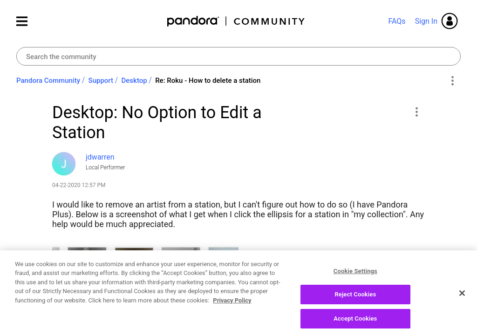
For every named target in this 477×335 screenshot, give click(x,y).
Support (101, 80)
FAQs (396, 21)
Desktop (134, 80)
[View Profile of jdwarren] (100, 157)
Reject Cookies (355, 303)
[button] (416, 112)
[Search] (238, 56)
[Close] (462, 302)
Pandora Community (236, 21)
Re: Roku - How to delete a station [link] (207, 80)
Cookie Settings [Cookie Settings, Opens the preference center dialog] (355, 279)
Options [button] (452, 81)
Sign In (426, 21)
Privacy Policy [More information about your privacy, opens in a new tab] (232, 309)
